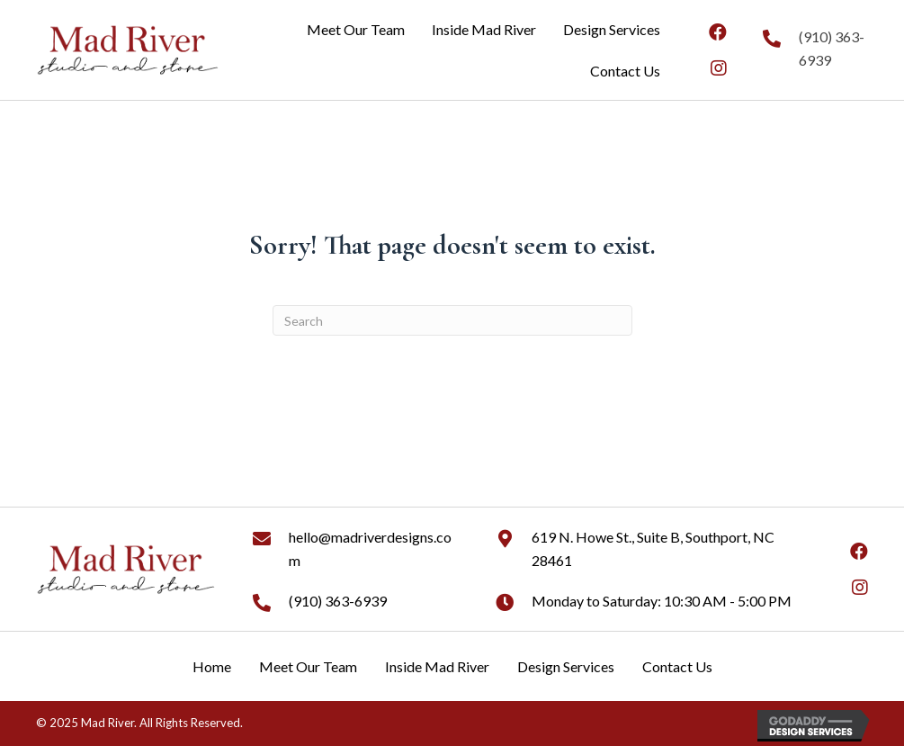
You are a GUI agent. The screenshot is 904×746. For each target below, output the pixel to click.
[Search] (452, 320)
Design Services (565, 666)
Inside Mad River (437, 666)
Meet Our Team (308, 666)
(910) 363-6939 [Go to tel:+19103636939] (338, 600)
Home (211, 666)
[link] (355, 29)
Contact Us (677, 666)
